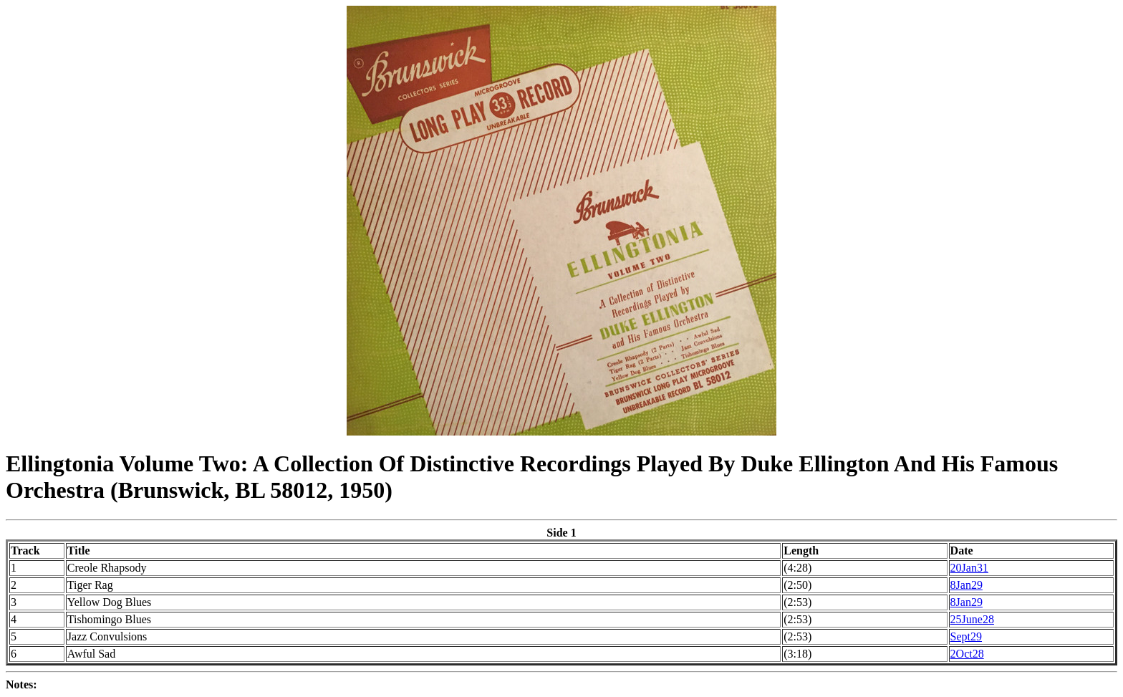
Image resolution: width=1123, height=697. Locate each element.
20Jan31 (969, 568)
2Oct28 (967, 654)
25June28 (972, 619)
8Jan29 (966, 585)
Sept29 (966, 636)
